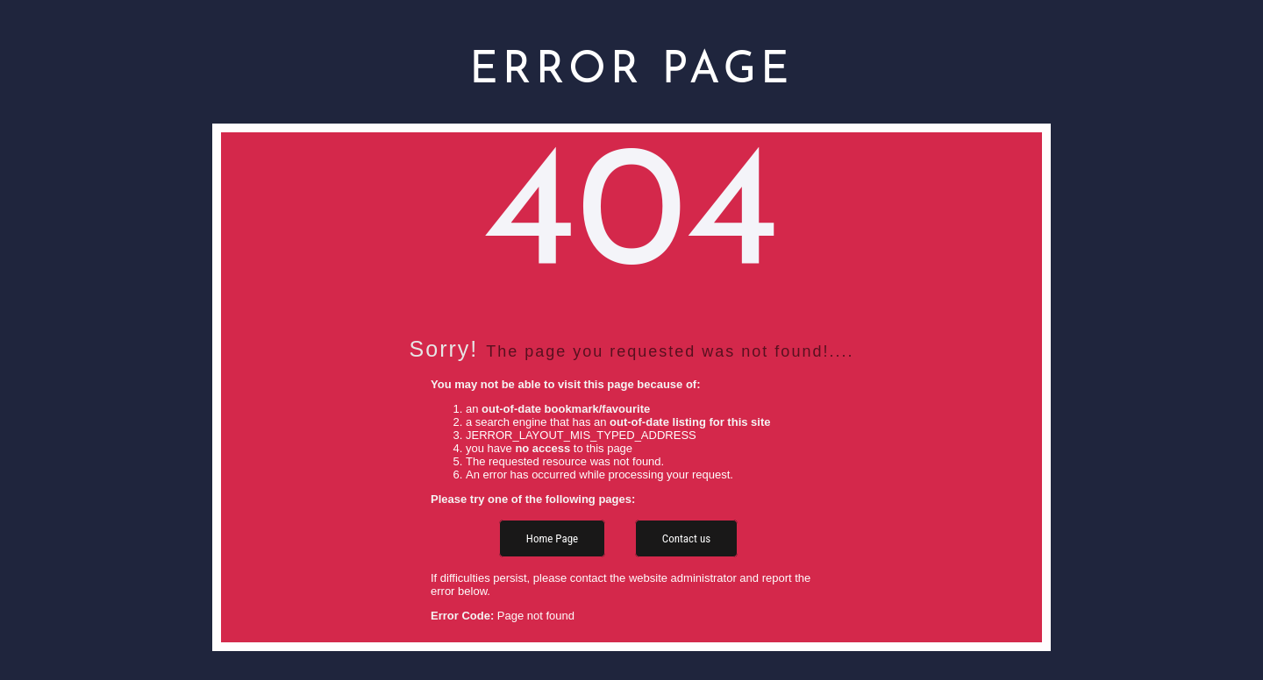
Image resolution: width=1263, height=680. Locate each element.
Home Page (552, 538)
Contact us (686, 538)
